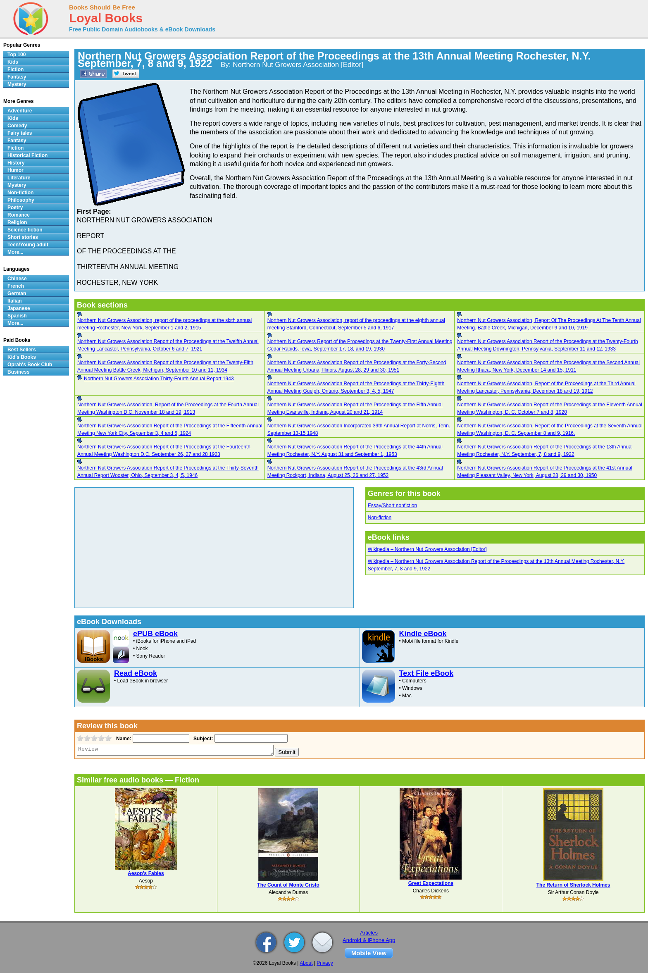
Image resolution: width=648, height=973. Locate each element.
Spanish (17, 316)
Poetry (15, 207)
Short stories (22, 237)
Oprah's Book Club (29, 364)
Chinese (17, 278)
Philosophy (20, 200)
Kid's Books (21, 357)
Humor (15, 170)
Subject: (202, 739)
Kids (12, 62)
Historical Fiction (27, 155)
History (15, 163)
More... (15, 252)
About (306, 963)
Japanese (18, 308)
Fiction (15, 69)
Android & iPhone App (369, 940)
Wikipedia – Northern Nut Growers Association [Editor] (427, 549)
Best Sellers (21, 350)
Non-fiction (379, 517)
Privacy (325, 963)
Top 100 (16, 54)
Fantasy (16, 77)
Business (18, 372)
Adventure (19, 111)
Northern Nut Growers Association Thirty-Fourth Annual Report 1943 (159, 379)
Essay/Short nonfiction (392, 505)
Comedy (17, 126)
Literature (18, 178)
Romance (18, 215)
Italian (14, 301)
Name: (123, 739)
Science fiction (25, 230)
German (16, 293)
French (15, 286)
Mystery (16, 84)
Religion (17, 222)
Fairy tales (19, 133)
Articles (369, 933)
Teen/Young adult (27, 245)
